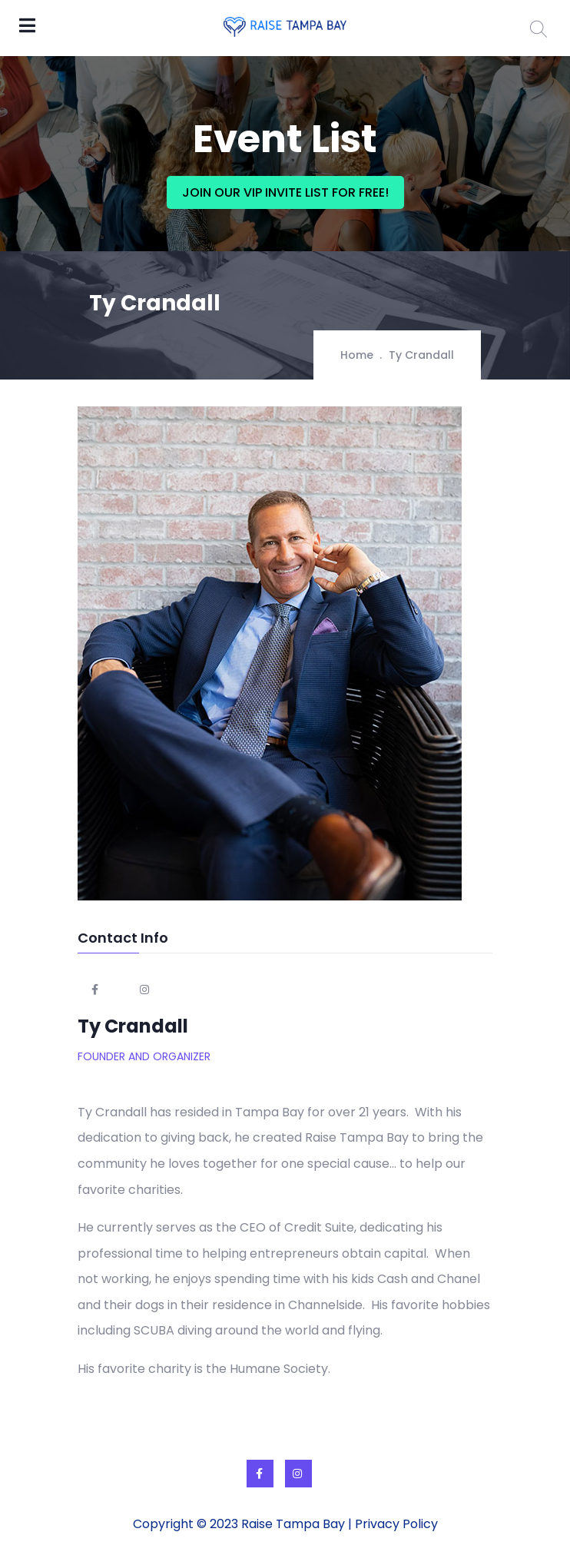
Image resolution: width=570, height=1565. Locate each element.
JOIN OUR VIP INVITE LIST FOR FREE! (285, 192)
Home (356, 355)
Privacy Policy (396, 1524)
